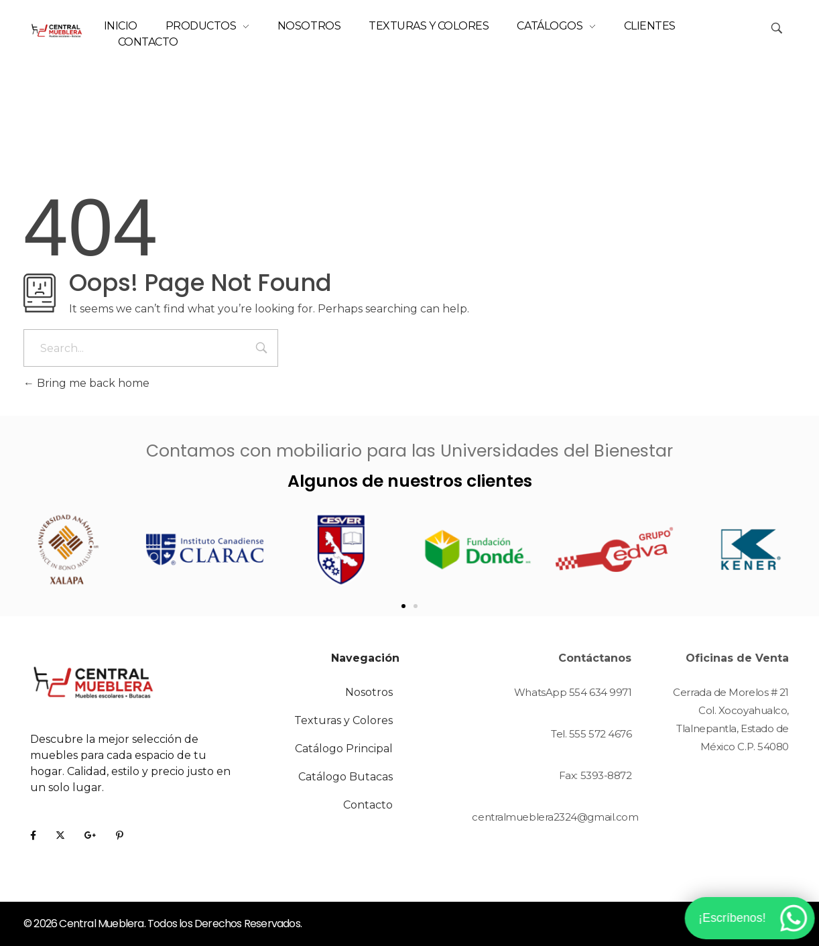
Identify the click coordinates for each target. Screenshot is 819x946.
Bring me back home (86, 383)
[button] (403, 606)
